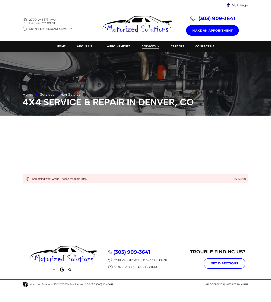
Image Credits (214, 284)
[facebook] (54, 270)
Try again (239, 179)
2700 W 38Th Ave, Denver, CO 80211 (42, 21)
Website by (233, 284)
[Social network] (62, 270)
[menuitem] (61, 47)
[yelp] (69, 270)
